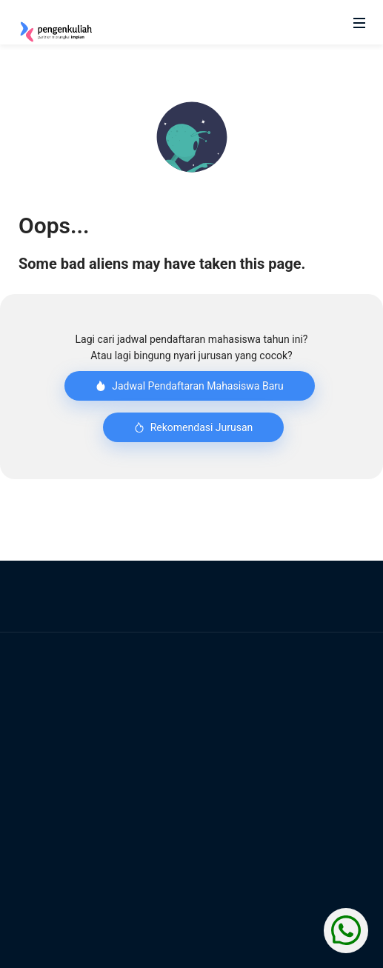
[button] (192, 137)
